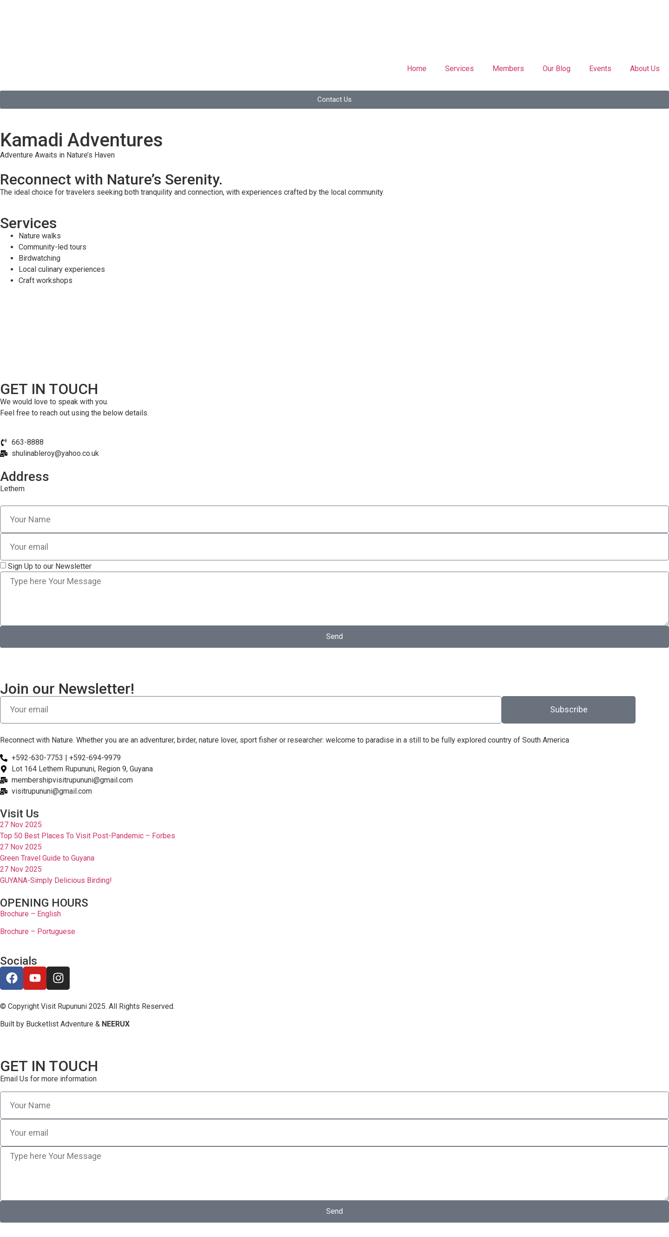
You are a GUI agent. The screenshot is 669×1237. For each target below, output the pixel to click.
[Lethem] (334, 332)
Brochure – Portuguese (37, 931)
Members (508, 68)
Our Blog (557, 68)
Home (416, 68)
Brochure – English (30, 913)
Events (600, 68)
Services (459, 68)
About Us (645, 68)
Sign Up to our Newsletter (50, 566)
